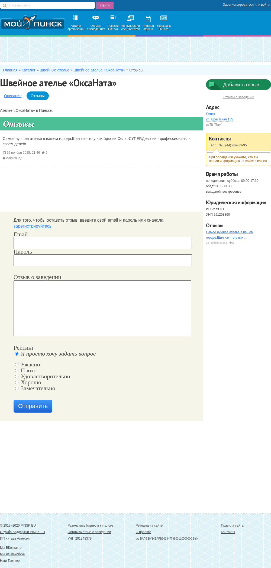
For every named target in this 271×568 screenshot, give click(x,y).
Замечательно (35, 389)
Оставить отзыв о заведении (89, 532)
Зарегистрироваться (238, 4)
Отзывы (37, 96)
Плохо (26, 371)
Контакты (228, 532)
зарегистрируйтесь (32, 226)
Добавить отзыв (241, 84)
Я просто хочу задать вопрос (55, 354)
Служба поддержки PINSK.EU (22, 532)
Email (21, 234)
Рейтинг (24, 348)
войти (265, 4)
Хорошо (28, 383)
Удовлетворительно (42, 377)
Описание (12, 96)
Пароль (23, 251)
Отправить (33, 406)
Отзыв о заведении (37, 277)
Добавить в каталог (45, 49)
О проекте (143, 532)
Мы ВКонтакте (11, 548)
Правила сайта (232, 525)
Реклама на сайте (149, 525)
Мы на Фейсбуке (12, 554)
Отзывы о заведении (238, 97)
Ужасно (27, 365)
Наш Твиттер (10, 561)
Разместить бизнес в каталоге (90, 525)
